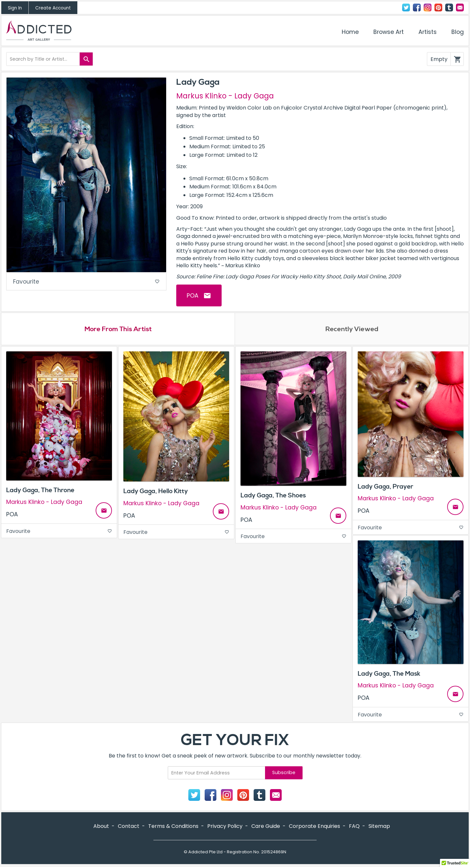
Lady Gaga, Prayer (385, 487)
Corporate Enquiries (314, 826)
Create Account (53, 8)
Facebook (417, 7)
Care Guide (265, 826)
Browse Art (388, 32)
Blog (457, 32)
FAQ (354, 826)
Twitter (406, 7)
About (101, 826)
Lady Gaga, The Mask (389, 674)
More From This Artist (118, 329)
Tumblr (449, 7)
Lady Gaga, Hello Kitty (155, 492)
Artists (427, 32)
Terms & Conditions (173, 826)
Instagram (427, 7)
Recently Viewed (352, 329)
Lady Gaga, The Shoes (273, 496)
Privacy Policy (225, 826)
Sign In (15, 8)
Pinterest (438, 7)
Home (350, 32)
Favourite (86, 282)
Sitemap (379, 826)
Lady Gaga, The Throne (40, 491)
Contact (460, 7)
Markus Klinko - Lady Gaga (225, 95)
